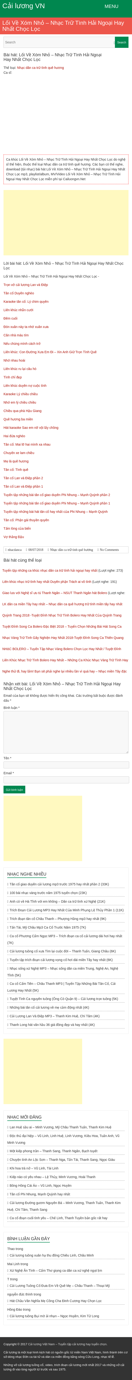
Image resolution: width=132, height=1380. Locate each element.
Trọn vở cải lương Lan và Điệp (26, 285)
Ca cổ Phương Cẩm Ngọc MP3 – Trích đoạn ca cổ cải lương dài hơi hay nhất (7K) (64, 939)
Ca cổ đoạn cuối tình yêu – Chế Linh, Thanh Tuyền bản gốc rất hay (58, 1218)
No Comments (109, 550)
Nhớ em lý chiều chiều (20, 402)
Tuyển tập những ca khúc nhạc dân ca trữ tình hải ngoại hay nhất (49, 570)
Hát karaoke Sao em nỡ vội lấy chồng (31, 427)
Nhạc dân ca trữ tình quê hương (40, 68)
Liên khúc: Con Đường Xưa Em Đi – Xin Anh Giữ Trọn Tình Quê (50, 352)
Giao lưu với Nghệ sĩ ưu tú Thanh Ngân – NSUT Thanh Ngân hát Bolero (54, 593)
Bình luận (12, 708)
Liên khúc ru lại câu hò (20, 369)
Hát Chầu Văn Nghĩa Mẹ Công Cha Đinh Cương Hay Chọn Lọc (56, 1301)
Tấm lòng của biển (17, 528)
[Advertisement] (66, 222)
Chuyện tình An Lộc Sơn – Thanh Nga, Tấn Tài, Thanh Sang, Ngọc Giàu (62, 1160)
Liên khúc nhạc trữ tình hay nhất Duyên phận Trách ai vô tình (46, 582)
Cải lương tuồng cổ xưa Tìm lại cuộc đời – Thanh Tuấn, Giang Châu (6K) (63, 951)
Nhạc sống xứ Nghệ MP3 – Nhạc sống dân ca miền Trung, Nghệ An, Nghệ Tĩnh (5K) (62, 972)
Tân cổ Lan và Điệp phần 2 (23, 478)
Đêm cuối (10, 318)
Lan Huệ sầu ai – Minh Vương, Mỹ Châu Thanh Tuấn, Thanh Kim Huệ (60, 1127)
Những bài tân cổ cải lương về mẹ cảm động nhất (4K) (49, 1007)
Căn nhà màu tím (16, 335)
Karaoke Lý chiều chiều (21, 394)
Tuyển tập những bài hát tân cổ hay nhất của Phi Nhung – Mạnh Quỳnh (56, 512)
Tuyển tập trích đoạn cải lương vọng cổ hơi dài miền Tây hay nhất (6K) (61, 960)
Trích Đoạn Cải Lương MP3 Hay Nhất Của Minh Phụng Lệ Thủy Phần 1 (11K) (67, 910)
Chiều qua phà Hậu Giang (22, 411)
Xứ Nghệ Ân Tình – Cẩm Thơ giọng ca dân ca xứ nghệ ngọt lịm (56, 1270)
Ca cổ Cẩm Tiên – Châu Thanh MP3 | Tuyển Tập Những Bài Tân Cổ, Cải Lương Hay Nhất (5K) (61, 987)
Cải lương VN (23, 6)
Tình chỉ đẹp (13, 377)
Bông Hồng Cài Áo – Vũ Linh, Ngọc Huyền (40, 1185)
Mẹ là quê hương (16, 461)
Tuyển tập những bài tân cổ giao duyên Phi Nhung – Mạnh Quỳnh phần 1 (57, 503)
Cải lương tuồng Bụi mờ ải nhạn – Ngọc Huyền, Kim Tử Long (54, 1316)
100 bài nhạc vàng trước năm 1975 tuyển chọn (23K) (48, 893)
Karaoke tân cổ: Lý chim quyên (26, 301)
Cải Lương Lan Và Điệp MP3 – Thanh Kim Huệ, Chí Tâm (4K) (55, 1016)
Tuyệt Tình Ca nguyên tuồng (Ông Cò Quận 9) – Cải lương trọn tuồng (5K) (64, 999)
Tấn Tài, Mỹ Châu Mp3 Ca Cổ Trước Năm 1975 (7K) (48, 927)
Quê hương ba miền (18, 419)
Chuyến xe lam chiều (19, 453)
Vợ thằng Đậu (14, 537)
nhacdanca (15, 550)
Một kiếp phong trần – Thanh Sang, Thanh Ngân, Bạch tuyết (53, 1151)
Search (121, 42)
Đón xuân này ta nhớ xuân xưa (26, 327)
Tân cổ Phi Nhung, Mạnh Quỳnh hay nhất (40, 1194)
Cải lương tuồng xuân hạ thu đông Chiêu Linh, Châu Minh (52, 1255)
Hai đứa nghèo (14, 436)
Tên (7, 758)
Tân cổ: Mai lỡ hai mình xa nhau (27, 444)
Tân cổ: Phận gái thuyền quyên (26, 520)
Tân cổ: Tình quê (16, 470)
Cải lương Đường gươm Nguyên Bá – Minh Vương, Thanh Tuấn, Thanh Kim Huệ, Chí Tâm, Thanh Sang (64, 1206)
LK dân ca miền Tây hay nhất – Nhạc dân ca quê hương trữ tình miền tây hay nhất (62, 604)
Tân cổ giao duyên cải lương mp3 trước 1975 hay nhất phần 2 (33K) (59, 884)
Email (9, 773)
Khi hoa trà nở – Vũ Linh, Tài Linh (34, 1168)
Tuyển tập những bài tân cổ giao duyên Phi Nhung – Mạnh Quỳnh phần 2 (57, 495)
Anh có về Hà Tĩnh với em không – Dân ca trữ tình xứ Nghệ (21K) (57, 901)
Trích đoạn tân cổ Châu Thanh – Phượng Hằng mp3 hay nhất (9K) (58, 919)
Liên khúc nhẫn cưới (18, 310)
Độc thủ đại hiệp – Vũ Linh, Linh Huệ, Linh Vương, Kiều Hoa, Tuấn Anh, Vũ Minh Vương (63, 1139)
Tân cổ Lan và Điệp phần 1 (23, 486)
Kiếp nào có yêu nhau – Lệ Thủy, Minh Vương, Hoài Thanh (52, 1177)
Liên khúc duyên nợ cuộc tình (25, 385)
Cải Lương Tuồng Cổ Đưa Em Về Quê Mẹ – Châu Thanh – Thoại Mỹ (60, 1286)
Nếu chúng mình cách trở (22, 343)
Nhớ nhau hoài (14, 360)
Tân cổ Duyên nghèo (19, 293)
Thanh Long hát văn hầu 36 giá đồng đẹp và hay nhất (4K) (52, 1025)
